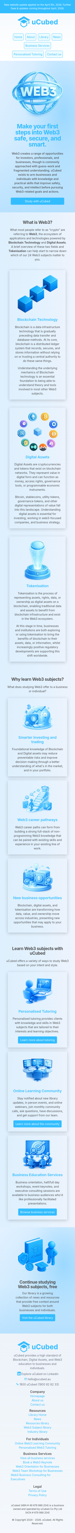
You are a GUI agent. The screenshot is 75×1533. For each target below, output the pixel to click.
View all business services (37, 1458)
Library (44, 37)
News (57, 37)
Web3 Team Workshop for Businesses (37, 1470)
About (31, 37)
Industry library (38, 1431)
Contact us (54, 54)
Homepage (37, 1396)
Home (18, 37)
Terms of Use (37, 1491)
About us (37, 1400)
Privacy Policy (37, 1495)
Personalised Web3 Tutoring (37, 1447)
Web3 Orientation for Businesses (37, 1466)
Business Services (37, 45)
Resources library (37, 1423)
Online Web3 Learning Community (37, 1443)
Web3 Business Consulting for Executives (31, 1477)
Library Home (38, 1414)
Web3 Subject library (37, 1427)
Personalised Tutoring (28, 54)
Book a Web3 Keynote (37, 1462)
